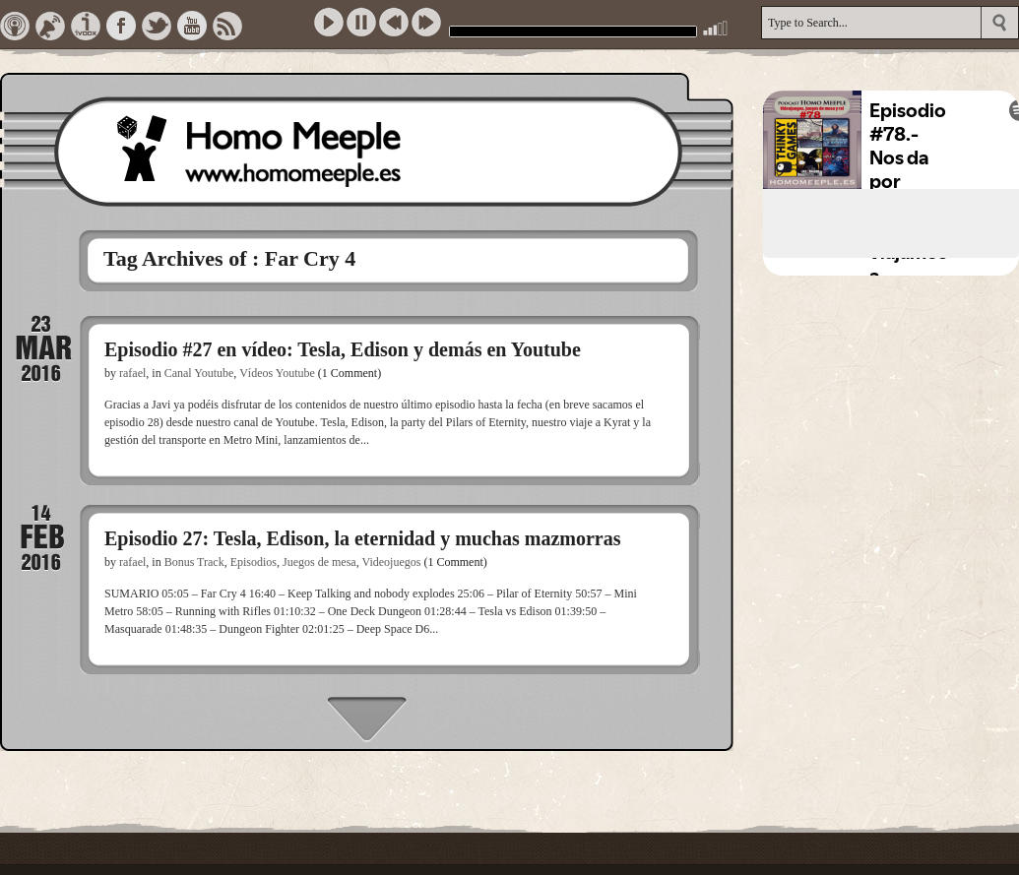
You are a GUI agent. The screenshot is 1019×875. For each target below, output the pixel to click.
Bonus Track (194, 562)
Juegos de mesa (319, 562)
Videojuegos (390, 562)
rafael (132, 373)
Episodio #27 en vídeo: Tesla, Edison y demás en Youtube (342, 349)
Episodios (253, 562)
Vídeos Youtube (277, 373)
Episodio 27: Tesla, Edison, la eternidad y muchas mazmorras (362, 538)
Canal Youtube (199, 373)
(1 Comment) (349, 373)
